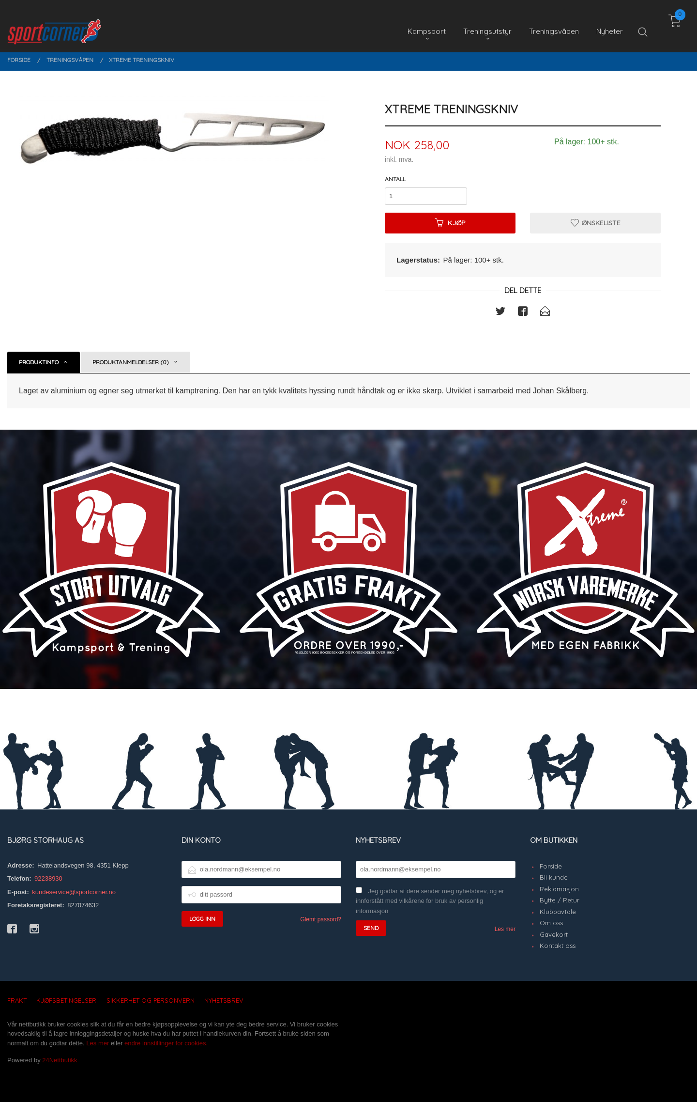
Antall (395, 179)
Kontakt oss (558, 945)
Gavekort (554, 934)
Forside (551, 866)
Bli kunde (554, 877)
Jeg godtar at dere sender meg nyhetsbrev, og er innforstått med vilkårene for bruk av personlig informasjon (430, 901)
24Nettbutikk (59, 1060)
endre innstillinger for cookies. (166, 1043)
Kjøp (450, 222)
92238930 (48, 878)
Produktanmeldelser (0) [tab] (130, 362)
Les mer (505, 929)
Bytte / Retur (559, 900)
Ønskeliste (596, 222)
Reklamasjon (559, 889)
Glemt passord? (320, 919)
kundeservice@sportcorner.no (74, 892)
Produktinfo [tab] (39, 362)
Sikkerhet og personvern (150, 1000)
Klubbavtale (558, 912)
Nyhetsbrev (223, 1000)
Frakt (17, 1000)
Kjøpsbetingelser (66, 1000)
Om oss (551, 923)
